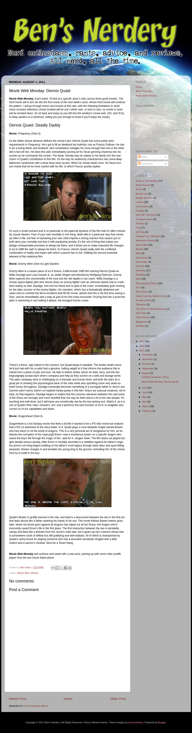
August (146, 373)
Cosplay (140, 210)
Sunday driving (143, 300)
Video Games (143, 317)
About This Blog (144, 91)
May (144, 397)
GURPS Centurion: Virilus (155, 377)
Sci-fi (138, 287)
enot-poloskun (135, 722)
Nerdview (141, 270)
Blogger (162, 722)
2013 (142, 341)
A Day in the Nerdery (147, 180)
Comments (145, 163)
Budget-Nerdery (144, 197)
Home (68, 699)
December (148, 354)
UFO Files (141, 313)
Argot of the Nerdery (146, 95)
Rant (138, 279)
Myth (138, 253)
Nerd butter (142, 262)
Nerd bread (142, 257)
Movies (34, 573)
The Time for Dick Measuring (151, 309)
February (147, 411)
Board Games (143, 185)
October (146, 364)
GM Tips (140, 232)
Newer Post (17, 699)
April (145, 401)
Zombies (140, 326)
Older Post (118, 699)
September (148, 368)
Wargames (141, 321)
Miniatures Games (145, 240)
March (145, 406)
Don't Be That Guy (145, 214)
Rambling (141, 274)
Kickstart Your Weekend (148, 236)
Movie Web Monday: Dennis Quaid (160, 381)
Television (141, 304)
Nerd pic (140, 266)
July (144, 387)
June (145, 392)
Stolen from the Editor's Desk (151, 296)
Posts (142, 157)
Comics (140, 202)
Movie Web (23, 573)
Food (138, 227)
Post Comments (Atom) (36, 706)
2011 (142, 350)
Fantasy (140, 223)
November (148, 359)
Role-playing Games (146, 283)
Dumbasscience (144, 219)
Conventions (142, 206)
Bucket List (141, 193)
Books (139, 189)
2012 (142, 346)
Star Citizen (142, 291)
